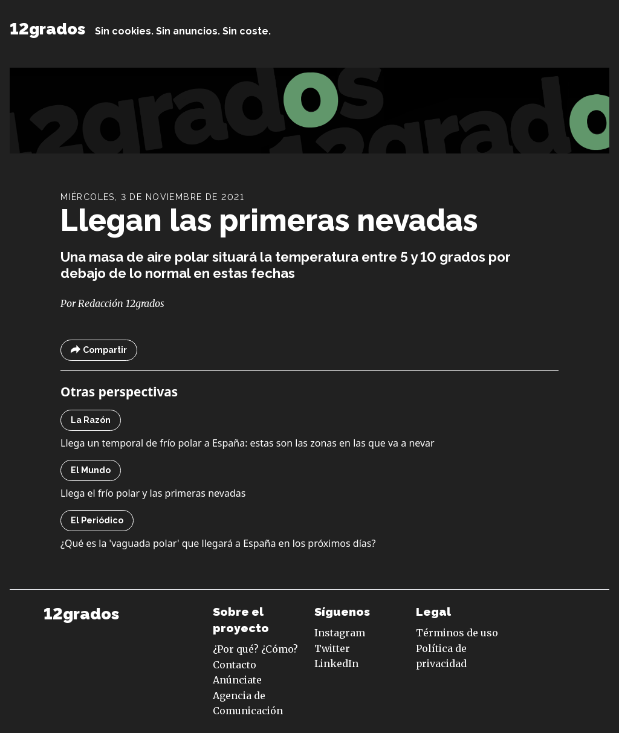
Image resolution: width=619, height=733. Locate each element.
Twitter (332, 648)
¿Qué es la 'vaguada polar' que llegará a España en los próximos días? (217, 543)
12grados (47, 28)
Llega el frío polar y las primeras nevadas (152, 493)
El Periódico (97, 520)
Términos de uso (457, 633)
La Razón (91, 420)
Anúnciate (237, 680)
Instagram (339, 633)
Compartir (99, 350)
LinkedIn (336, 663)
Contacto (234, 665)
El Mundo (91, 470)
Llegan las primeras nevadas (269, 220)
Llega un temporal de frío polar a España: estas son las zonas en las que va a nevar (247, 443)
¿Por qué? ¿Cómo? (255, 649)
